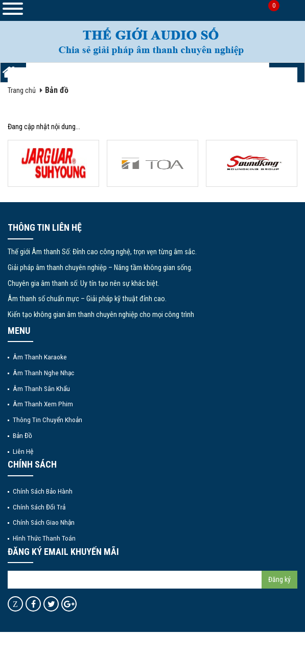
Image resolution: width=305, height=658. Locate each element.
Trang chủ (22, 90)
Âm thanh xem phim (43, 404)
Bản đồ (56, 90)
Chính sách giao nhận (44, 522)
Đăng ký (279, 579)
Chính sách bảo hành (43, 491)
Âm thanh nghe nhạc (43, 373)
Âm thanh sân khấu (41, 388)
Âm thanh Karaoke (40, 357)
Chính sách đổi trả (39, 507)
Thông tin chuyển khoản (47, 420)
